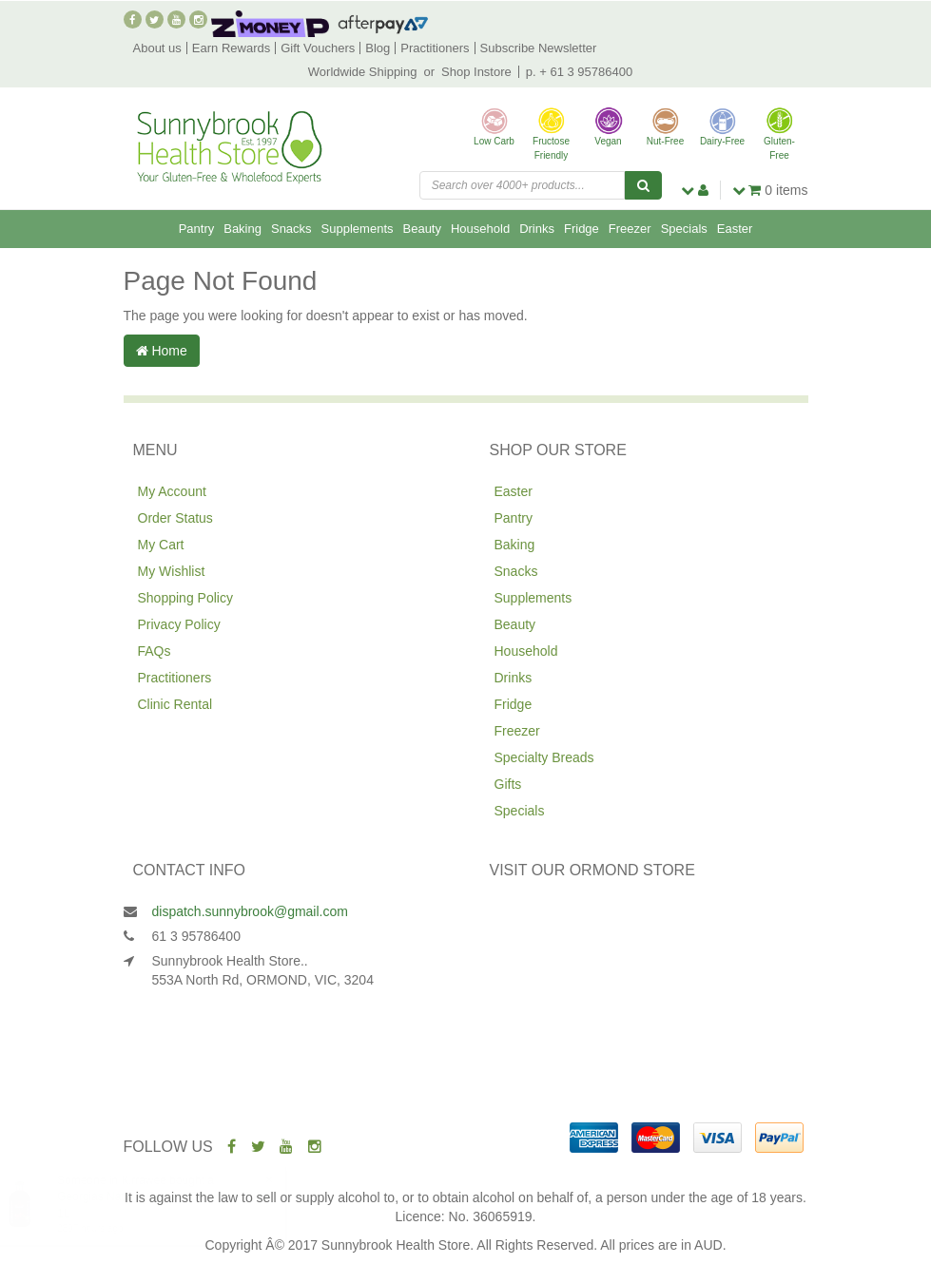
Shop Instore (476, 72)
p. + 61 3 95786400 (579, 72)
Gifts (508, 784)
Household (480, 228)
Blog (377, 48)
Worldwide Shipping (362, 72)
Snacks (291, 228)
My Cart (161, 544)
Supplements (357, 228)
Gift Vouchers (318, 48)
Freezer (630, 228)
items (770, 190)
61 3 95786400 (196, 936)
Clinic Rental (175, 704)
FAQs (154, 651)
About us (157, 48)
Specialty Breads (544, 757)
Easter (735, 228)
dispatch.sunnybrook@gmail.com (250, 911)
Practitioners (434, 48)
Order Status (175, 518)
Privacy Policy (179, 624)
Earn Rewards (231, 48)
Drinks (536, 228)
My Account (172, 491)
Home (161, 350)
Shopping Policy (185, 597)
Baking (242, 228)
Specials (684, 228)
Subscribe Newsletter (538, 48)
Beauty (422, 228)
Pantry (197, 228)
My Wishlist (171, 571)
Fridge (581, 228)
